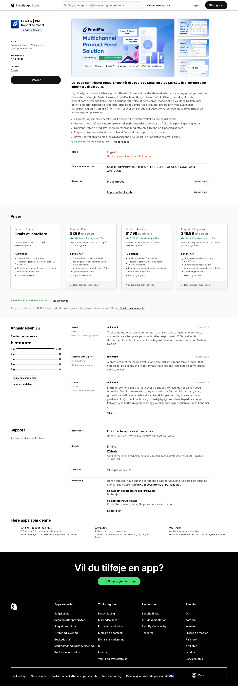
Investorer (192, 626)
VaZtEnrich (175, 527)
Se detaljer (114, 510)
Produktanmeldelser (111, 626)
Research (148, 633)
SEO (101, 646)
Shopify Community (154, 626)
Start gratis (216, 5)
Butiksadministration (67, 652)
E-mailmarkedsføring (111, 639)
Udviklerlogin (19, 676)
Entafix (14, 70)
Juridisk (190, 652)
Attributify (101, 527)
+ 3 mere (193, 67)
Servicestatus (194, 659)
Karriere (191, 620)
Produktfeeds (115, 181)
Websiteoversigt (111, 676)
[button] (45, 531)
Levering (103, 652)
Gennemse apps (158, 5)
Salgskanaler (62, 613)
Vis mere (111, 413)
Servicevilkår (39, 676)
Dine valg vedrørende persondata (147, 676)
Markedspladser (108, 620)
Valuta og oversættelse (112, 659)
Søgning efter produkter (69, 620)
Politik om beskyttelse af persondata (130, 431)
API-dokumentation (154, 620)
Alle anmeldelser (23, 384)
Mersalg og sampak (110, 633)
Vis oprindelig (121, 141)
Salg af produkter (65, 626)
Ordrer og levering (66, 633)
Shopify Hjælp (150, 613)
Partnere (191, 639)
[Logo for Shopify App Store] (25, 5)
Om (188, 613)
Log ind (196, 5)
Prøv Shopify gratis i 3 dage (119, 581)
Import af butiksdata (120, 192)
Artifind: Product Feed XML (36, 527)
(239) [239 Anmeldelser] (20, 59)
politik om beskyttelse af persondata (156, 484)
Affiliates (191, 646)
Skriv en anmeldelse (25, 378)
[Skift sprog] (212, 675)
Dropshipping (106, 613)
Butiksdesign (62, 639)
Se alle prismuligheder (132, 308)
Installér (36, 80)
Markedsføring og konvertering (74, 646)
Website (112, 451)
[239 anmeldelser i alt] (58, 349)
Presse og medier (197, 633)
